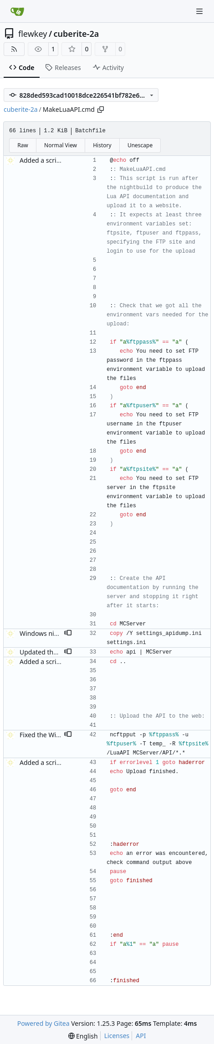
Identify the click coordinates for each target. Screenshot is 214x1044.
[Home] (17, 11)
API (141, 1035)
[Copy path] (100, 109)
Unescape (140, 145)
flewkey (32, 33)
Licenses (117, 1035)
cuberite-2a (76, 33)
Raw (22, 145)
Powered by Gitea (43, 1023)
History (102, 145)
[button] (67, 633)
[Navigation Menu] (200, 11)
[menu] (83, 1036)
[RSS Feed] (14, 49)
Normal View (60, 145)
